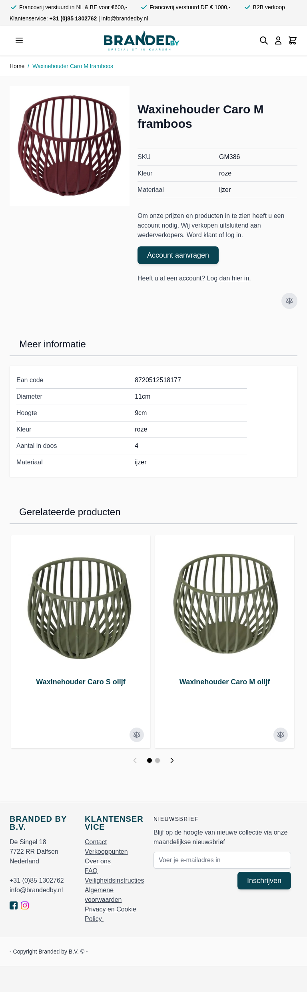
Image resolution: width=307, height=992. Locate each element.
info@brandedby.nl (125, 18)
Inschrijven (264, 881)
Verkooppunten (106, 851)
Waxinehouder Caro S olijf (80, 682)
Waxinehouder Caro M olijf (224, 682)
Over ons (98, 861)
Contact (96, 842)
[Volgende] (172, 760)
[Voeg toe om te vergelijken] (289, 301)
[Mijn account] (278, 40)
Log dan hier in (228, 278)
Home (17, 66)
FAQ (91, 870)
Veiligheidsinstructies (114, 880)
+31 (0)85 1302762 (74, 18)
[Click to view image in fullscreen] (70, 146)
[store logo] (141, 40)
